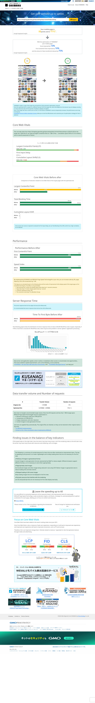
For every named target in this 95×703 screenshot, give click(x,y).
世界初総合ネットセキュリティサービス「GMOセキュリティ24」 (21, 676)
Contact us (17, 665)
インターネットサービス (13, 699)
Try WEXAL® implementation (23, 428)
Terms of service (25, 665)
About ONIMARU (80, 5)
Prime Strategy (81, 664)
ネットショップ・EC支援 (23, 699)
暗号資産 (63, 699)
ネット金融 (58, 699)
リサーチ (49, 699)
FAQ (87, 5)
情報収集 (53, 699)
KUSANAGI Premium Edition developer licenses (25, 113)
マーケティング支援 (43, 699)
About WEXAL (19, 549)
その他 (74, 699)
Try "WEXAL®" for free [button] (67, 558)
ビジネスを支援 (30, 699)
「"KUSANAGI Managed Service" (57, 364)
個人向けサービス (69, 699)
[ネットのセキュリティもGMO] (11, 1)
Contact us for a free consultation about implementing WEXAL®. (33, 430)
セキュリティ (37, 699)
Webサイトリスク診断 (45, 676)
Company (10, 665)
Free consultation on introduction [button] (33, 558)
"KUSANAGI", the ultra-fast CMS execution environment (29, 364)
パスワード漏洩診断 (36, 676)
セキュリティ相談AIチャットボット (56, 676)
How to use (71, 5)
